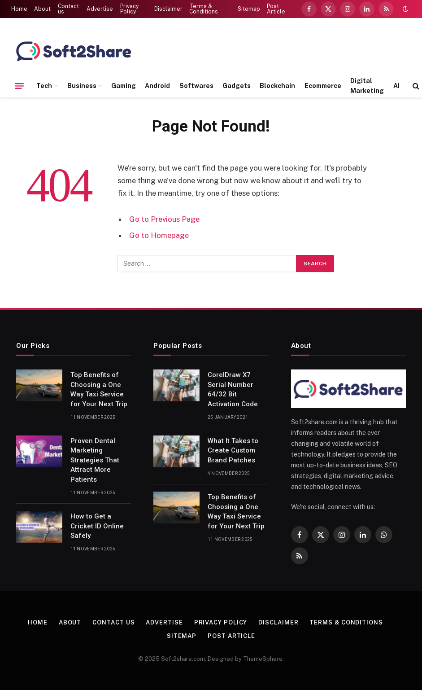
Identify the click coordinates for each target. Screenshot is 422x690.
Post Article (276, 9)
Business (81, 85)
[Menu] (19, 85)
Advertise (100, 9)
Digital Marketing (367, 85)
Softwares (196, 85)
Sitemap (249, 9)
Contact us (68, 9)
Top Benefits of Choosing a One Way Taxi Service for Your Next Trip (98, 389)
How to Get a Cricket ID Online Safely (97, 526)
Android (157, 85)
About (42, 9)
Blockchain (277, 85)
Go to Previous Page (164, 219)
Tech (44, 85)
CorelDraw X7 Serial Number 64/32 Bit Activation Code (233, 389)
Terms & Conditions (203, 9)
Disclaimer (168, 9)
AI (396, 85)
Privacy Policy (129, 9)
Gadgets (236, 85)
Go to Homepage (159, 235)
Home (19, 9)
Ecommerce (323, 85)
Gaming (123, 85)
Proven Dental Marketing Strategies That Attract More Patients (94, 460)
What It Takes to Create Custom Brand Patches (233, 450)
